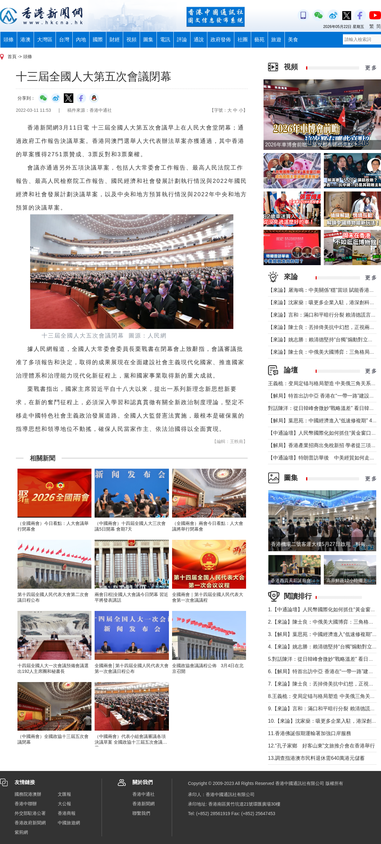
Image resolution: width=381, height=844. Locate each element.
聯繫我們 (141, 813)
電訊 (165, 39)
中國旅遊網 (69, 822)
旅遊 (276, 39)
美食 (293, 39)
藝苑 (259, 39)
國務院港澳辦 (28, 794)
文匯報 (64, 794)
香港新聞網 (143, 803)
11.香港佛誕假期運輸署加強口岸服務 (309, 733)
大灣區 (44, 39)
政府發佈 (221, 39)
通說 (199, 39)
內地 (81, 39)
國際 (98, 39)
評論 (182, 39)
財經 (115, 39)
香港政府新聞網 (30, 822)
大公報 (64, 803)
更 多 (371, 67)
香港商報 (67, 813)
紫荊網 (21, 832)
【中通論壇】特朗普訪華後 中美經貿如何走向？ (324, 457)
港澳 (25, 39)
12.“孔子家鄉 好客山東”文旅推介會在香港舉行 (321, 745)
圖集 (148, 39)
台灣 (64, 39)
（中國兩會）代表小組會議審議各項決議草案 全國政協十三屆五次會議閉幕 (131, 742)
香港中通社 (143, 794)
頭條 (8, 39)
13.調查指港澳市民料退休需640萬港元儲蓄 (316, 758)
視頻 (131, 39)
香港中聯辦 (26, 803)
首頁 (12, 56)
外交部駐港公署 (30, 813)
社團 (242, 39)
